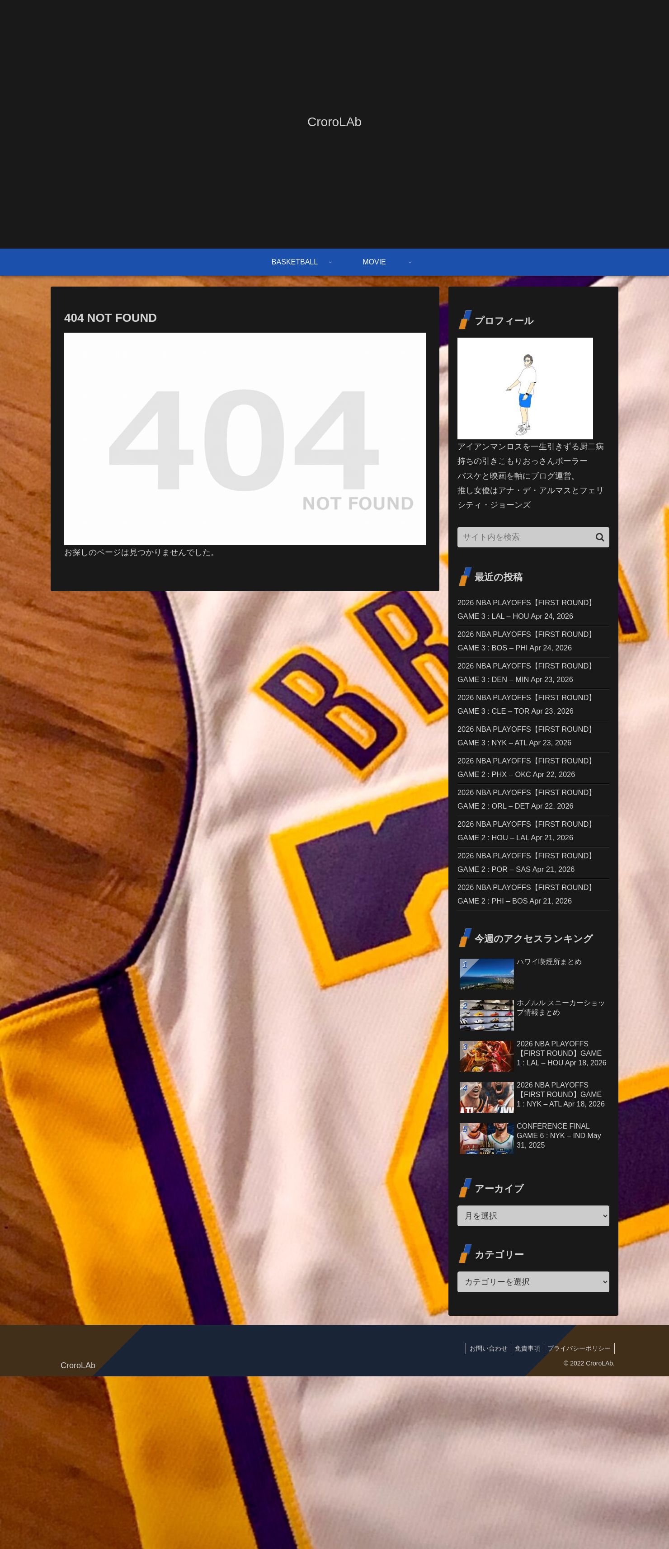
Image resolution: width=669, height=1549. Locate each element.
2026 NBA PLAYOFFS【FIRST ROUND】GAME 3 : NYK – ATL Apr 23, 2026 (528, 814)
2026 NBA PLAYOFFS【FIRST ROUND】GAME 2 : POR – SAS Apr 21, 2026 (530, 1009)
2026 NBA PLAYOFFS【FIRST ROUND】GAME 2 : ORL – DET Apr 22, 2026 (530, 911)
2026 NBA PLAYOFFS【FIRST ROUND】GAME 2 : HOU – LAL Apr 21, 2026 (529, 960)
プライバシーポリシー (578, 1521)
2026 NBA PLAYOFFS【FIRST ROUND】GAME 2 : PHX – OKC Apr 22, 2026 (530, 862)
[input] (533, 537)
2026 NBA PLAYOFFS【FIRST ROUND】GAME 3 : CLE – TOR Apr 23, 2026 (530, 765)
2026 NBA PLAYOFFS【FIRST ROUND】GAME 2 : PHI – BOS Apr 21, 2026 (529, 1058)
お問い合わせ (483, 1521)
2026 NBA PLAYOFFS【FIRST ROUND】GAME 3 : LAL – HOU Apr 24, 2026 (529, 618)
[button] (600, 537)
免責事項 (524, 1521)
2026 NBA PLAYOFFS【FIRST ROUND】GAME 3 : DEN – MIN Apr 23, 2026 (529, 716)
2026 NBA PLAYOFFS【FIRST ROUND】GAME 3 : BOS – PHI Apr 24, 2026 (529, 667)
